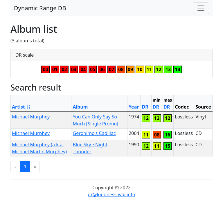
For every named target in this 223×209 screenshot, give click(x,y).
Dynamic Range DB (40, 8)
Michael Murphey (31, 116)
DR (145, 107)
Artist (21, 107)
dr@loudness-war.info (111, 194)
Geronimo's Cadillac (94, 133)
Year (134, 107)
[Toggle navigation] (201, 8)
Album (80, 107)
